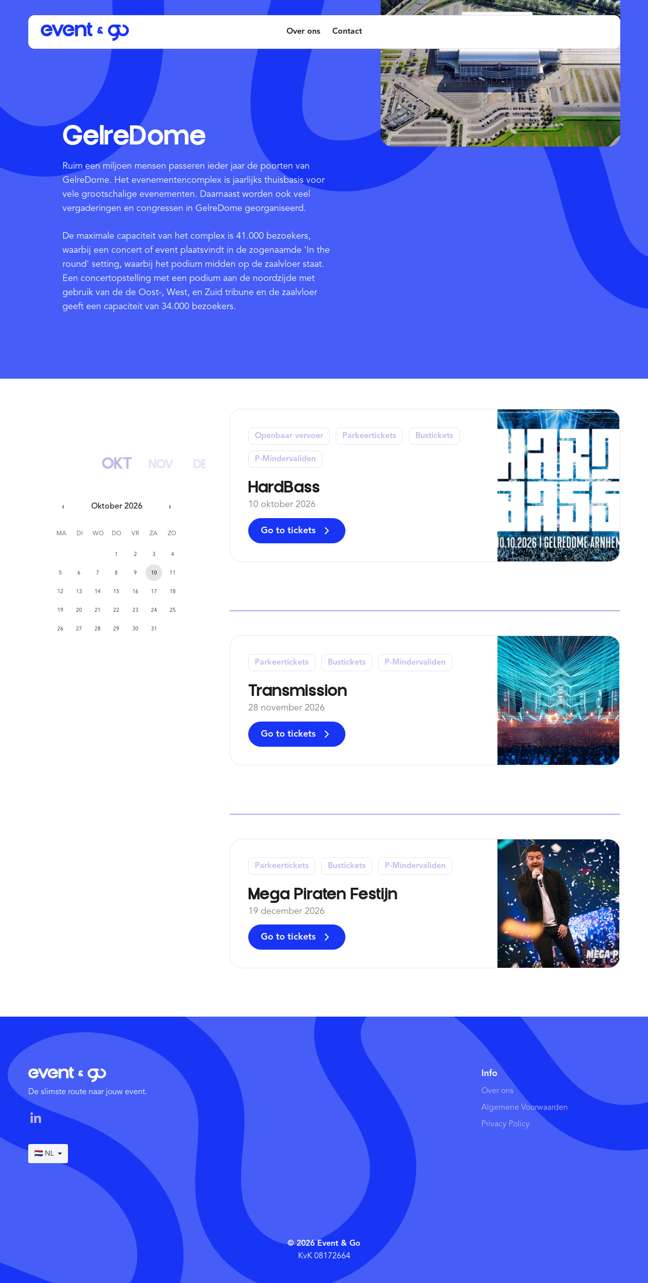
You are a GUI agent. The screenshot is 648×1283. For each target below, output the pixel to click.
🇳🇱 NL (48, 1153)
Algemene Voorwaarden (524, 1108)
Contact (347, 32)
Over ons (303, 32)
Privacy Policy (505, 1124)
